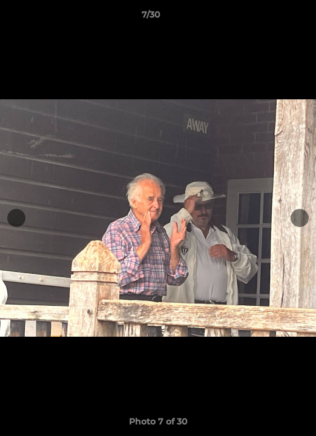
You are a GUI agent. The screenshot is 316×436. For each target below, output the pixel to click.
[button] (272, 17)
